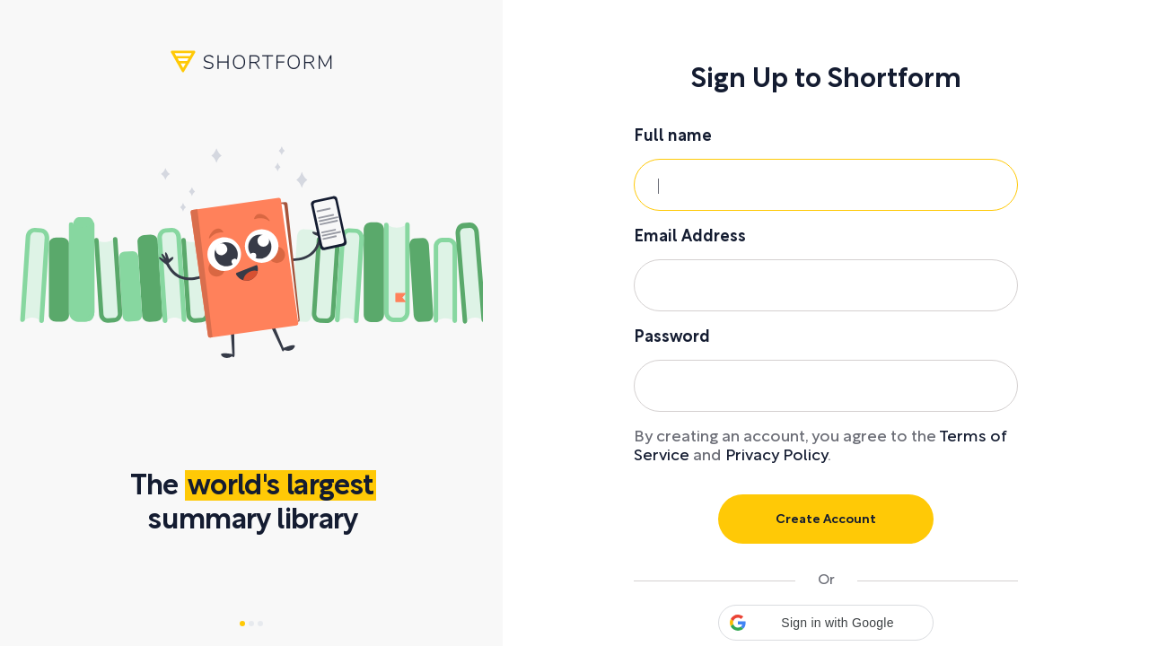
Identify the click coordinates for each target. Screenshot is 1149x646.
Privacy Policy (776, 456)
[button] (826, 623)
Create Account (826, 520)
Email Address (690, 237)
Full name (673, 136)
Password (672, 337)
